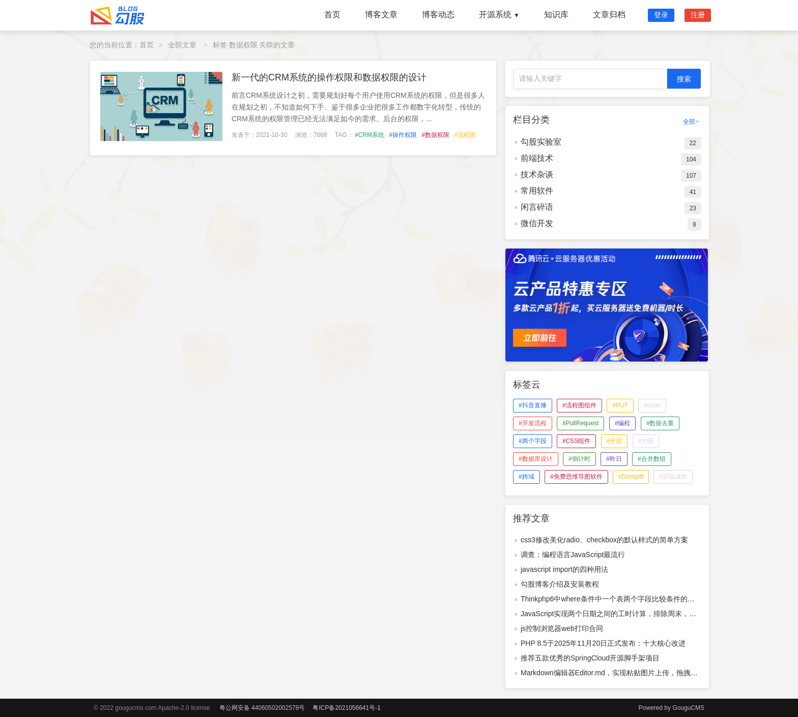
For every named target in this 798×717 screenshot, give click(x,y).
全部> (691, 121)
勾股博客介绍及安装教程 (560, 584)
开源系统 (499, 14)
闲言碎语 (537, 207)
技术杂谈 (537, 174)
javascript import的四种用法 (564, 569)
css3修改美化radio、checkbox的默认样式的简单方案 (604, 540)
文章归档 (609, 14)
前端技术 (537, 158)
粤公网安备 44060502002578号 (262, 707)
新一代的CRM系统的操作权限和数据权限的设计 (329, 77)
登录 (661, 15)
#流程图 (465, 135)
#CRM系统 (369, 135)
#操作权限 (403, 135)
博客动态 (438, 14)
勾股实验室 (541, 141)
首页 (332, 14)
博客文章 (381, 14)
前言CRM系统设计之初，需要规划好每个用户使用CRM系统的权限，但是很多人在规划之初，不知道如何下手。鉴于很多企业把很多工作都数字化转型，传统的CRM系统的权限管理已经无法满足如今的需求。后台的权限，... (358, 107)
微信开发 (537, 223)
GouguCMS (688, 707)
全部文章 (182, 45)
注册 (698, 15)
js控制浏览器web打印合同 (562, 628)
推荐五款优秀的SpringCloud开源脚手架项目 (590, 658)
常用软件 (537, 190)
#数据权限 (435, 135)
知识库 (556, 14)
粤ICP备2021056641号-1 (346, 707)
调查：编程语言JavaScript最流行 (573, 554)
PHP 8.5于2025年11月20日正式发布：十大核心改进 (603, 643)
